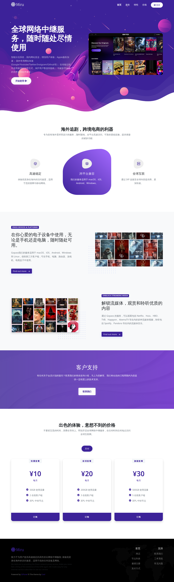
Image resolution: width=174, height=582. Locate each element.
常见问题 (158, 563)
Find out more (21, 271)
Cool (43, 574)
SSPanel (24, 574)
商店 (138, 553)
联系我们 (87, 391)
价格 (144, 4)
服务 (127, 4)
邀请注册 (136, 563)
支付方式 (136, 568)
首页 (119, 4)
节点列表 (136, 558)
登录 (157, 5)
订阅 (35, 517)
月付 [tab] (87, 448)
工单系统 (158, 558)
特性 (136, 4)
